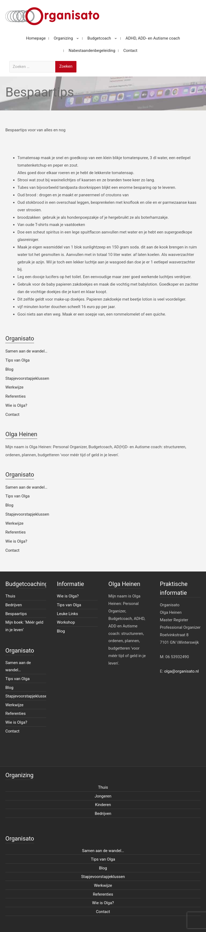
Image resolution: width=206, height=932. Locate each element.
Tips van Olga (17, 360)
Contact (12, 414)
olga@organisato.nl (181, 671)
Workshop (66, 622)
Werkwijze (14, 387)
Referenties (15, 396)
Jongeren (103, 796)
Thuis (10, 596)
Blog (9, 369)
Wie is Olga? (16, 405)
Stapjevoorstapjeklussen (27, 378)
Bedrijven (13, 605)
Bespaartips (16, 613)
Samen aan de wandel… (26, 351)
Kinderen (103, 804)
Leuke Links (67, 613)
